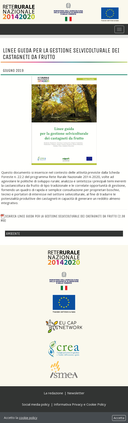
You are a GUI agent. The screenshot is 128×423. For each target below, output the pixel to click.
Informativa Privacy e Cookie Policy (80, 404)
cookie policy (28, 418)
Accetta (119, 418)
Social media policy (36, 404)
